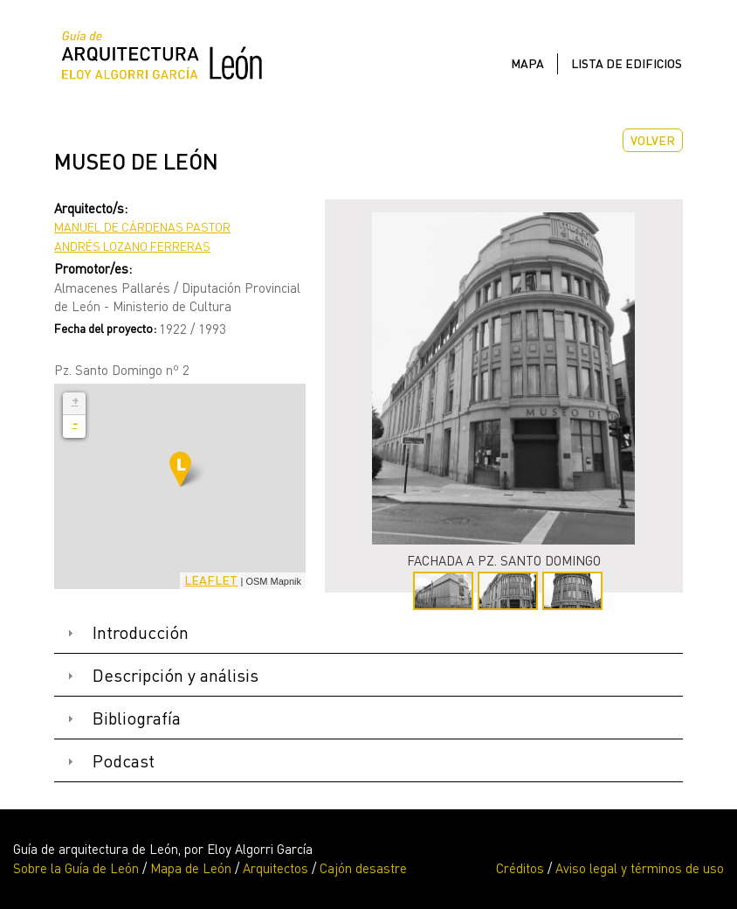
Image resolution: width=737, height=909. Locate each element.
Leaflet (211, 579)
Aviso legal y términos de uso (639, 868)
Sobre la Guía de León (76, 868)
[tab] (368, 633)
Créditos (520, 868)
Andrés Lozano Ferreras (132, 246)
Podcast (124, 761)
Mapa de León (190, 868)
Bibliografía (137, 718)
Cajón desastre (363, 868)
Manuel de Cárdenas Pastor (142, 226)
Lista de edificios (626, 63)
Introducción (141, 632)
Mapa (527, 63)
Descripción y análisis (175, 675)
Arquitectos (275, 868)
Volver (652, 140)
